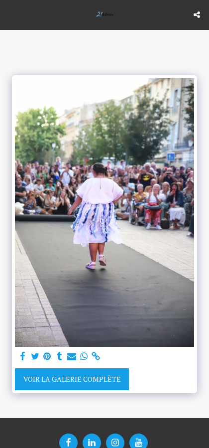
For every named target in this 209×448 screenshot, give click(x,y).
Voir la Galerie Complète (72, 379)
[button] (10, 14)
